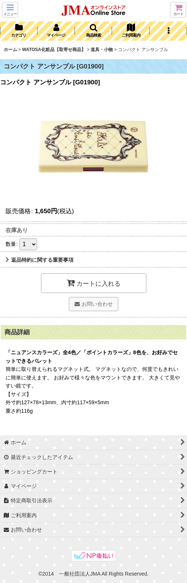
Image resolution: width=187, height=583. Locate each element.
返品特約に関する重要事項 (39, 260)
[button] (10, 10)
